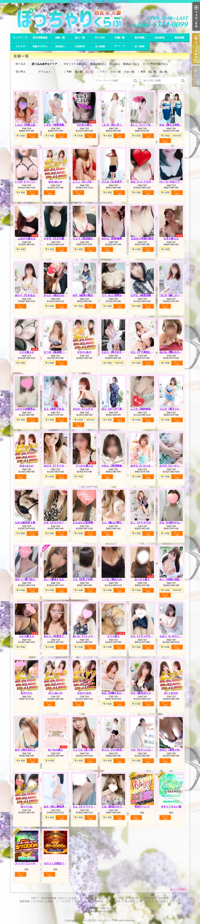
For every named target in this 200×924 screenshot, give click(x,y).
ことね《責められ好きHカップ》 (120, 579)
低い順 (78, 71)
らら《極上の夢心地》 (114, 522)
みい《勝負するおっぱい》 (59, 579)
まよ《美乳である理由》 (58, 408)
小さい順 (116, 71)
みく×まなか (171, 692)
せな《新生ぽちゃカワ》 (144, 692)
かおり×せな (84, 692)
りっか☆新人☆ (84, 465)
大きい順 (129, 71)
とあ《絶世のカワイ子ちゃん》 (119, 806)
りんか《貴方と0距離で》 (174, 408)
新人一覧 (80, 37)
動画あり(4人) (131, 63)
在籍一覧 (120, 37)
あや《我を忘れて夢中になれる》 (34, 749)
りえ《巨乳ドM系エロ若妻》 (89, 579)
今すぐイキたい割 (171, 806)
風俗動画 (160, 37)
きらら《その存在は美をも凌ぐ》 (121, 749)
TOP (20, 37)
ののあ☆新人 (84, 124)
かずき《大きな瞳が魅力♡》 (60, 238)
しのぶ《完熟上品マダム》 (30, 124)
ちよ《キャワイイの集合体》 (89, 806)
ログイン (175, 901)
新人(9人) (114, 63)
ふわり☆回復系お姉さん (29, 408)
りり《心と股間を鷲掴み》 (117, 295)
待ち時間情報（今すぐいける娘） (40, 37)
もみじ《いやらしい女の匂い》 (177, 636)
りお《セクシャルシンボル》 (146, 749)
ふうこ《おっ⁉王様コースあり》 (91, 181)
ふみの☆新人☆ (27, 238)
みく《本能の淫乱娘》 (172, 579)
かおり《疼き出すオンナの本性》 (121, 352)
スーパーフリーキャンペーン (31, 863)
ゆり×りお (26, 806)
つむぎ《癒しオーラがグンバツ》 (178, 295)
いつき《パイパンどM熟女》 (31, 181)
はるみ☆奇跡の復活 (142, 238)
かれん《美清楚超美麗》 (115, 465)
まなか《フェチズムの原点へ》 (90, 408)
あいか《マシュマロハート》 (89, 636)
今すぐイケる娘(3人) (75, 63)
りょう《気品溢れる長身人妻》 (90, 238)
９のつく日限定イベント (58, 863)
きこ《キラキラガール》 (144, 522)
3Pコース (120, 46)
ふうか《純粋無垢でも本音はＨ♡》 (150, 408)
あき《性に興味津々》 (56, 806)
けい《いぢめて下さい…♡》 (175, 181)
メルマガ (20, 46)
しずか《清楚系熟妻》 (56, 124)
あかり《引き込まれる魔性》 (31, 295)
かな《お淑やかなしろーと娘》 (177, 522)
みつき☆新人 (142, 579)
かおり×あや (84, 352)
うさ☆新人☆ (26, 352)
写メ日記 (100, 37)
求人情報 (140, 46)
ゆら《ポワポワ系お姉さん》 (118, 408)
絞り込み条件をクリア (44, 63)
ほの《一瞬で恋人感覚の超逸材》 (34, 579)
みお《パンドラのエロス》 (145, 181)
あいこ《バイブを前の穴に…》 (148, 124)
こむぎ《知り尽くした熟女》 (118, 124)
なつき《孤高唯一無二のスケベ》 (63, 352)
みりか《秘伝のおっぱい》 (59, 295)
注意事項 (80, 46)
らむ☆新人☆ (26, 636)
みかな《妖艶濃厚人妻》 (115, 238)
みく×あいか (55, 692)
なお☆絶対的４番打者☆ (29, 522)
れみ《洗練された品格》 (115, 692)
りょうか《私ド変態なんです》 (90, 749)
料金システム (40, 46)
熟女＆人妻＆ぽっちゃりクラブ (96, 920)
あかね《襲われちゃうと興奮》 (177, 352)
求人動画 (100, 46)
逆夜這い (60, 46)
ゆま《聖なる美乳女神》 (173, 124)
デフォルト (44, 71)
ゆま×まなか (27, 465)
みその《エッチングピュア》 (175, 465)
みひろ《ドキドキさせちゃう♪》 (62, 465)
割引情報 (140, 37)
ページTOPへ (180, 888)
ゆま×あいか (55, 181)
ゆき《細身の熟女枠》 (85, 295)
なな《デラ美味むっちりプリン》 (149, 352)
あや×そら (26, 692)
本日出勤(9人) (98, 63)
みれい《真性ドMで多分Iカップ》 (178, 749)
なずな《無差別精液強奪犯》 (146, 295)
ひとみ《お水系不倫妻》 (115, 181)
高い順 (89, 71)
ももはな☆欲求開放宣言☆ (88, 522)
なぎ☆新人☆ (171, 238)
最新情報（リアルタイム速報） (179, 37)
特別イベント (142, 806)
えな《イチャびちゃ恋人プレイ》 (149, 636)
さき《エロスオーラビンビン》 (61, 522)
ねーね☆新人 (55, 749)
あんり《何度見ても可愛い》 (60, 636)
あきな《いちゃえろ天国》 (145, 465)
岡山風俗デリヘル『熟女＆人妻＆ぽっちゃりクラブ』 (100, 18)
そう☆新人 (113, 636)
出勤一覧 (60, 37)
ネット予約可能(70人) (155, 63)
